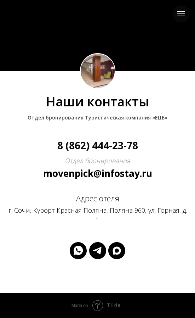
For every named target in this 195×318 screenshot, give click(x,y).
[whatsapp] (78, 250)
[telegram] (97, 250)
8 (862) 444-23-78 (97, 145)
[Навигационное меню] (181, 13)
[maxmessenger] (116, 250)
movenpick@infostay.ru (97, 173)
